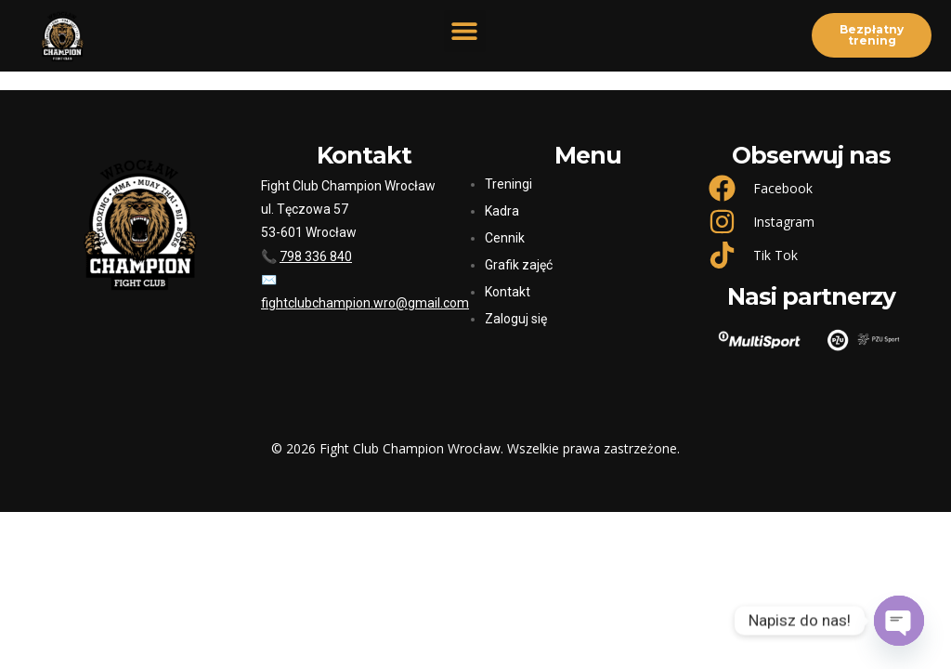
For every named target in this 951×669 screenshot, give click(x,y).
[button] (465, 31)
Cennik (505, 237)
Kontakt (507, 291)
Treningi (508, 184)
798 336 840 (316, 256)
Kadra (502, 210)
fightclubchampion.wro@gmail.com (365, 302)
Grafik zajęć (519, 264)
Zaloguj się (516, 318)
